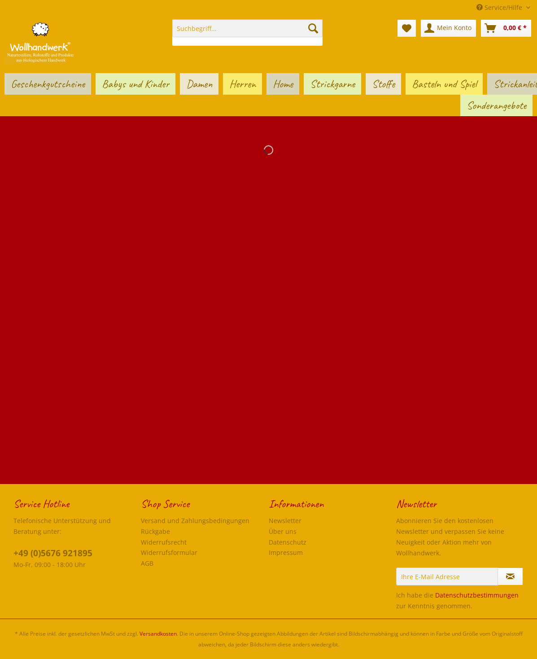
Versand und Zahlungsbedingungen (195, 520)
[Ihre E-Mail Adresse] (447, 576)
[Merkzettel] (406, 28)
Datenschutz (287, 542)
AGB (147, 563)
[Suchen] (313, 28)
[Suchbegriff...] (247, 28)
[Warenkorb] (506, 28)
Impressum (286, 552)
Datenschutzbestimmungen (477, 595)
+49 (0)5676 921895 (52, 553)
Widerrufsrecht (164, 542)
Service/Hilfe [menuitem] (500, 7)
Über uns (283, 531)
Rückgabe (155, 531)
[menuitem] (247, 32)
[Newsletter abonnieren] (510, 576)
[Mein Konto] (448, 28)
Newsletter (285, 520)
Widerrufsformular (169, 552)
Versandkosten (158, 633)
